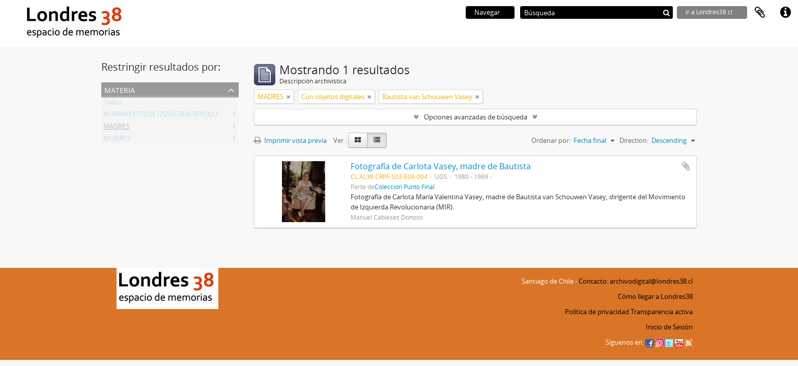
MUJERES (116, 140)
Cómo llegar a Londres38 (655, 296)
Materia (119, 89)
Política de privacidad (597, 311)
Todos (112, 103)
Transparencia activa (662, 311)
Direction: (633, 140)
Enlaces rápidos (785, 12)
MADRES (116, 128)
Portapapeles (760, 12)
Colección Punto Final (405, 186)
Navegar (487, 12)
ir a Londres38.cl (709, 12)
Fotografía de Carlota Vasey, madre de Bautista (441, 166)
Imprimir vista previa (290, 140)
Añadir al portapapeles (686, 166)
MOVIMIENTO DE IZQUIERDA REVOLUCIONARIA (175, 115)
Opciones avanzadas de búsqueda (475, 116)
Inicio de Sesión (669, 326)
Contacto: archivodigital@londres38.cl (636, 281)
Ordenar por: (551, 140)
